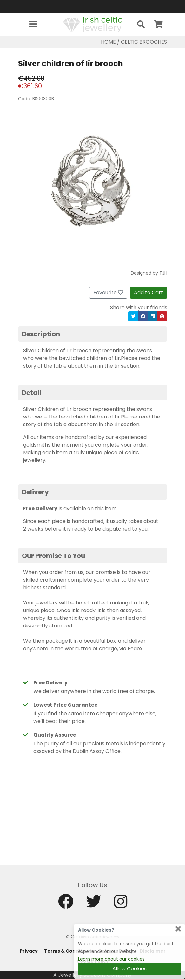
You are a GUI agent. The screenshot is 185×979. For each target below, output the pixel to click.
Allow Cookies (129, 968)
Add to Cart (148, 292)
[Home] (93, 24)
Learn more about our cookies (111, 959)
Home (108, 42)
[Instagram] (120, 904)
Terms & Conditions (68, 951)
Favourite (108, 292)
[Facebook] (65, 904)
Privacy (29, 951)
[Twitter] (93, 904)
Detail (31, 392)
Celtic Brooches (144, 42)
